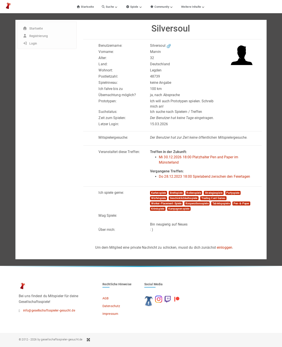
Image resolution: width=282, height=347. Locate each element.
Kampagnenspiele (179, 208)
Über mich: (106, 230)
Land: (103, 64)
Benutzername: (110, 45)
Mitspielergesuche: (113, 137)
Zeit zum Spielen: (112, 118)
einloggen (224, 247)
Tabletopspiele (221, 203)
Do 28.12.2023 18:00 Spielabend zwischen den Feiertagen (204, 176)
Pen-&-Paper (241, 203)
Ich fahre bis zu (110, 89)
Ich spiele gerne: (111, 192)
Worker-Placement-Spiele (166, 203)
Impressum (110, 313)
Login (33, 43)
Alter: (102, 58)
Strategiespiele (214, 192)
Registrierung (38, 36)
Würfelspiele (158, 198)
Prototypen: (107, 101)
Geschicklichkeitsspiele (183, 198)
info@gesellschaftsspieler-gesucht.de (49, 310)
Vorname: (106, 52)
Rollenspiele (193, 192)
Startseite (85, 6)
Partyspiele (232, 192)
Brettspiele (176, 192)
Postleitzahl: (108, 76)
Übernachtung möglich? (117, 95)
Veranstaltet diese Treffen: (119, 152)
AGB (105, 298)
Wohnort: (105, 70)
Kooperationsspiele (197, 203)
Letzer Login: (108, 124)
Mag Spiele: (107, 215)
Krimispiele (157, 208)
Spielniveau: (108, 82)
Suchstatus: (107, 112)
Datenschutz (111, 306)
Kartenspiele (158, 192)
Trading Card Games (213, 198)
